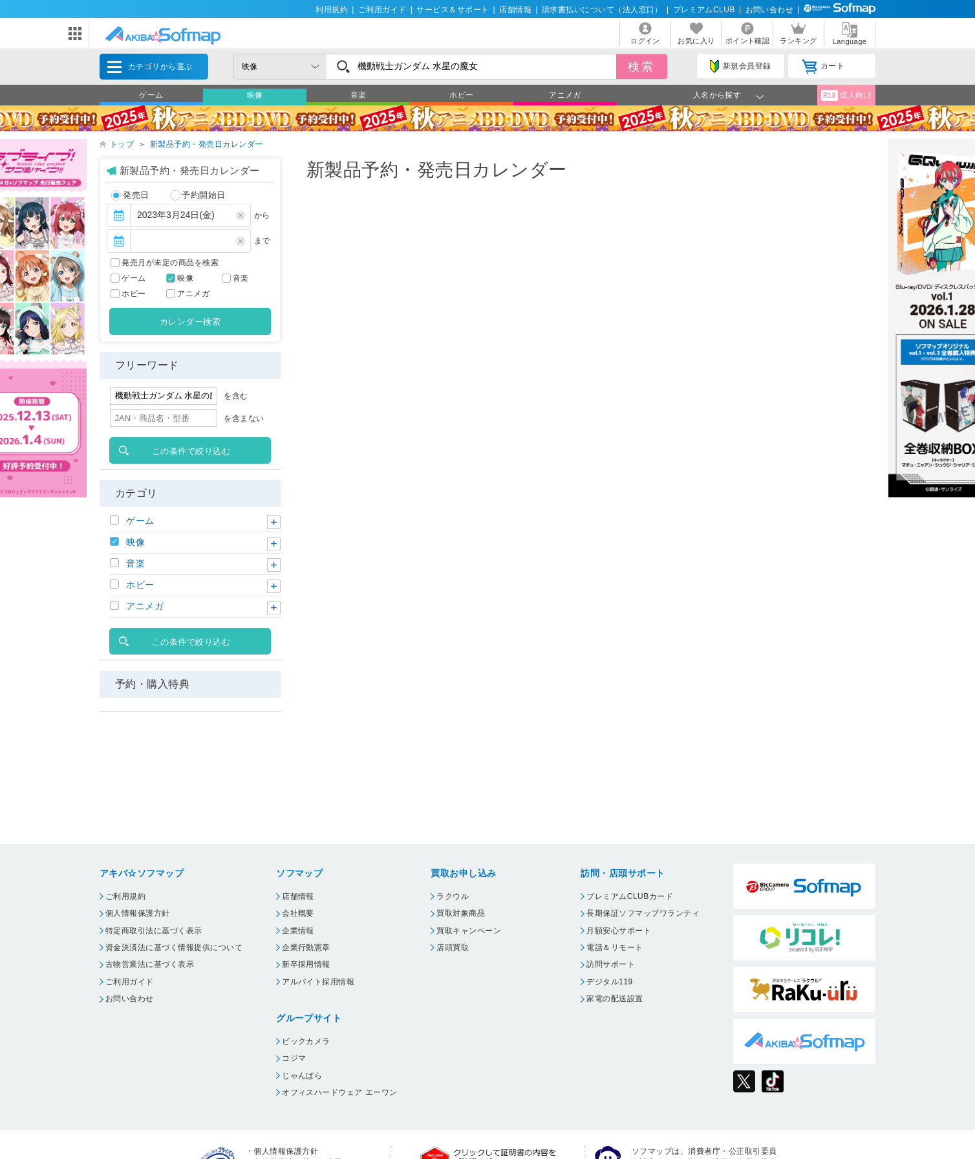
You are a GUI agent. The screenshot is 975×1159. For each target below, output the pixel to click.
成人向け (846, 95)
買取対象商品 (460, 913)
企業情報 (298, 930)
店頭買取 (452, 947)
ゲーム (151, 95)
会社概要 (298, 913)
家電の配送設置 (614, 998)
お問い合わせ (769, 9)
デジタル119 (609, 981)
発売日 (130, 195)
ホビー (461, 95)
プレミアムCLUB (704, 9)
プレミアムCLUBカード (629, 896)
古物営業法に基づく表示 (149, 964)
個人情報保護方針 (137, 913)
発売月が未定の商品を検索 (170, 262)
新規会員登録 (740, 66)
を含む (236, 395)
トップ (122, 144)
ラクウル (452, 896)
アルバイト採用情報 (318, 981)
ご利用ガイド (382, 9)
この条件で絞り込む (191, 451)
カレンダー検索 (190, 322)
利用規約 (332, 9)
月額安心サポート (618, 930)
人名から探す (717, 95)
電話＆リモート (614, 947)
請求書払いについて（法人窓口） (602, 9)
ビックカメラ (306, 1041)
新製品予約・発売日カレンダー (206, 144)
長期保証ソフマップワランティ (643, 913)
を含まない (244, 418)
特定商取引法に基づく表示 (153, 930)
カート (823, 67)
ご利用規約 (125, 896)
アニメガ (565, 95)
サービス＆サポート (452, 9)
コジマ (294, 1058)
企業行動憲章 (306, 947)
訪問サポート (610, 964)
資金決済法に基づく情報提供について (173, 947)
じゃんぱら (302, 1075)
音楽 (358, 95)
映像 (255, 95)
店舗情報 (515, 9)
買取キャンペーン (468, 930)
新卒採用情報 (306, 964)
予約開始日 (198, 195)
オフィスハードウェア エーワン (340, 1092)
